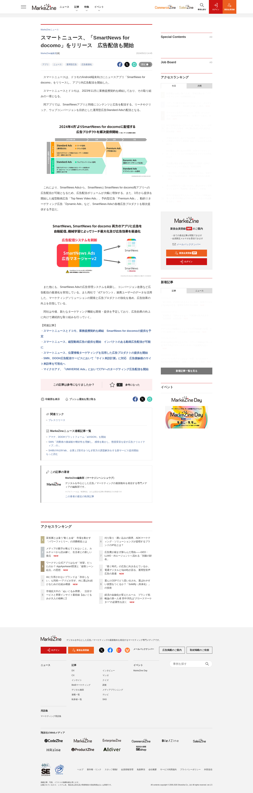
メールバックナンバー (186, 244)
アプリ (45, 64)
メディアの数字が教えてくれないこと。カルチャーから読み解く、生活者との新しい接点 (69, 552)
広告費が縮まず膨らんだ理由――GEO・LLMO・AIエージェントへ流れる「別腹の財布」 (128, 556)
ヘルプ (80, 769)
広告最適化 (87, 64)
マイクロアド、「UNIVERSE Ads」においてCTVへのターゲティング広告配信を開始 (95, 369)
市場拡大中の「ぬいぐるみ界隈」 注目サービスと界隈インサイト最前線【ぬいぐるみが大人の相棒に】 (69, 595)
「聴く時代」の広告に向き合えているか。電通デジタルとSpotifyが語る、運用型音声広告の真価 (127, 570)
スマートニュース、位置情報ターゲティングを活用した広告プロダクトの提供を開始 (95, 352)
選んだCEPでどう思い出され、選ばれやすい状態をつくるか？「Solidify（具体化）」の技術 (128, 584)
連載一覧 (76, 694)
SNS (104, 699)
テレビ (105, 694)
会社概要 (152, 769)
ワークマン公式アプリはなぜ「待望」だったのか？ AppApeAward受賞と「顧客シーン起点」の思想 (69, 566)
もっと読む (52, 454)
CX (73, 675)
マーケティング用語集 (51, 716)
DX (73, 670)
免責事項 (141, 769)
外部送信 (208, 769)
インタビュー (108, 670)
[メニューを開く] (23, 7)
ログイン (186, 261)
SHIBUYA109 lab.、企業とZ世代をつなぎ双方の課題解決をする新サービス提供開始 (93, 450)
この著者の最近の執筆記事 (79, 496)
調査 (104, 685)
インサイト (77, 680)
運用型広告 (71, 64)
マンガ (105, 675)
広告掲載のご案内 (172, 650)
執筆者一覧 (77, 699)
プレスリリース (56, 420)
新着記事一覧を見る (186, 370)
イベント (99, 7)
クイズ (105, 680)
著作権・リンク (94, 769)
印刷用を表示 (50, 399)
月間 (199, 86)
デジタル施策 (78, 690)
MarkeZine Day (140, 670)
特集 (86, 7)
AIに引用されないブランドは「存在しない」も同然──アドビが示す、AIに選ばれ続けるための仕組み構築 (69, 581)
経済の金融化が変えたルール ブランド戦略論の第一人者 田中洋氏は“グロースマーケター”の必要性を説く (128, 598)
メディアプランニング (112, 690)
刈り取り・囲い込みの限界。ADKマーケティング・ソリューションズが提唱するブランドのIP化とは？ (127, 541)
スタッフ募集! (111, 769)
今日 (174, 86)
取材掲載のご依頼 (199, 650)
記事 (76, 7)
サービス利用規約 (168, 769)
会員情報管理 (127, 769)
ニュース (64, 6)
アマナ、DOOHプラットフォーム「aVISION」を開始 (77, 437)
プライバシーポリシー (190, 769)
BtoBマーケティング (81, 685)
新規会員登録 (186, 253)
